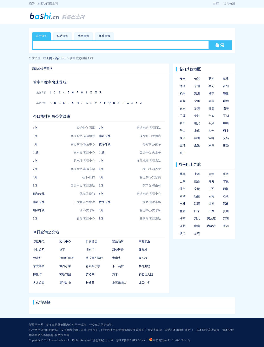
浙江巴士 (61, 58)
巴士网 (47, 58)
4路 (35, 144)
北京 (182, 174)
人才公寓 (39, 282)
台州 (211, 130)
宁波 (197, 115)
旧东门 (90, 249)
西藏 (182, 196)
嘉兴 (182, 101)
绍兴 (211, 123)
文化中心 (65, 241)
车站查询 (62, 36)
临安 (211, 108)
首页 (216, 3)
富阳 (226, 86)
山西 (211, 188)
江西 (197, 203)
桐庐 (182, 138)
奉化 (211, 86)
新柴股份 (118, 249)
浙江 (226, 196)
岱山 (182, 130)
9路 (101, 177)
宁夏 (226, 181)
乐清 (197, 108)
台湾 (197, 233)
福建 (226, 203)
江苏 (211, 203)
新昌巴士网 (73, 16)
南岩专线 (105, 136)
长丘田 (90, 282)
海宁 (211, 93)
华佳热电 (39, 241)
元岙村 (37, 258)
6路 (101, 169)
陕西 (197, 181)
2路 (101, 127)
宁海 (211, 115)
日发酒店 (91, 241)
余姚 (197, 145)
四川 (226, 188)
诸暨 (226, 145)
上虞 (197, 130)
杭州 (182, 93)
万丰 (115, 274)
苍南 (211, 78)
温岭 (211, 138)
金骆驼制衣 (66, 258)
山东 (182, 181)
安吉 (182, 78)
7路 (35, 160)
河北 (197, 218)
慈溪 (226, 78)
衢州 (182, 123)
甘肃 (182, 211)
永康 (211, 145)
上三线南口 (119, 282)
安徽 (197, 188)
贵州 (226, 211)
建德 (226, 101)
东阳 (197, 86)
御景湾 (37, 274)
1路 (35, 136)
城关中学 (144, 282)
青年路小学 (93, 266)
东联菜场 (39, 266)
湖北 (182, 226)
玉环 (182, 145)
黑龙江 (211, 218)
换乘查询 (104, 36)
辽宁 (182, 188)
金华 (197, 101)
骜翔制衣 (65, 282)
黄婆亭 (90, 274)
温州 (197, 138)
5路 (35, 177)
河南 (226, 218)
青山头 (116, 258)
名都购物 (144, 266)
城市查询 (41, 36)
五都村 (143, 249)
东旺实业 (144, 241)
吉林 (182, 203)
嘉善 (211, 101)
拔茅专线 (105, 144)
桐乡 (226, 130)
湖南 (197, 226)
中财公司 (39, 249)
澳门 (182, 233)
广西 (211, 211)
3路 (35, 127)
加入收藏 (229, 3)
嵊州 (226, 123)
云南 (211, 196)
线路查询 (83, 36)
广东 (197, 211)
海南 (182, 218)
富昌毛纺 (118, 241)
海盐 (226, 93)
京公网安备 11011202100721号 (170, 340)
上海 (197, 174)
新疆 (197, 196)
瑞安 (197, 123)
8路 (35, 185)
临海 (226, 108)
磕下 (62, 249)
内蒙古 (211, 226)
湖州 (197, 93)
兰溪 (182, 115)
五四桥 (143, 258)
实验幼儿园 (146, 274)
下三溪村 (118, 266)
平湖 (226, 115)
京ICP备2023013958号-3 (131, 340)
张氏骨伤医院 (94, 258)
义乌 (226, 138)
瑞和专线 (39, 193)
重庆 (226, 174)
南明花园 (65, 274)
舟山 (182, 153)
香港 (226, 226)
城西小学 (65, 266)
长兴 (197, 78)
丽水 (182, 108)
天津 (211, 174)
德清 (182, 86)
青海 (211, 181)
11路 (36, 152)
